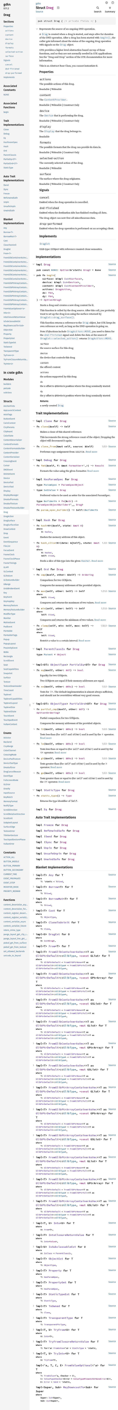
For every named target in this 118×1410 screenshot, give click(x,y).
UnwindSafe (52, 859)
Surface (75, 278)
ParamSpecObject (72, 484)
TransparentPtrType (54, 1324)
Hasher (48, 532)
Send (48, 836)
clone (44, 426)
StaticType (52, 790)
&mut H (77, 525)
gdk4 (38, 3)
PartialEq (77, 664)
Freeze (49, 825)
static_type (49, 795)
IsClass (48, 1253)
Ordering (88, 574)
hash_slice (48, 542)
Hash (47, 520)
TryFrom (59, 1329)
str (69, 501)
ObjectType (58, 664)
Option (64, 269)
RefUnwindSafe (54, 830)
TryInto (59, 1353)
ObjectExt (56, 1258)
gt (42, 758)
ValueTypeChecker (53, 1379)
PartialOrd (78, 703)
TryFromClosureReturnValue (69, 1341)
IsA (66, 278)
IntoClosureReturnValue (66, 1235)
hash (44, 525)
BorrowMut (56, 898)
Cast (52, 910)
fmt (43, 465)
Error (47, 1382)
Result (99, 465)
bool (80, 670)
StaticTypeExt (59, 1294)
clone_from (48, 446)
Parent (48, 654)
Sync (48, 842)
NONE (54, 269)
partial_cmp (49, 709)
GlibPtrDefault (47, 955)
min (43, 608)
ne (42, 686)
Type (69, 795)
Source (39, 11)
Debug (48, 460)
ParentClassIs (54, 649)
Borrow (53, 887)
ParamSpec (50, 484)
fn (62, 501)
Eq (45, 809)
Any (51, 875)
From (52, 946)
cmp (43, 574)
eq (42, 670)
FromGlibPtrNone (72, 962)
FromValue (58, 1348)
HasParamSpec (53, 479)
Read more (91, 451)
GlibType (69, 955)
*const (85, 955)
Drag (47, 264)
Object (61, 654)
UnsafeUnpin (53, 853)
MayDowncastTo (73, 1387)
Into (57, 1223)
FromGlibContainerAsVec (66, 952)
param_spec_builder (54, 509)
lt (42, 729)
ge (42, 772)
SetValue (50, 490)
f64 (50, 292)
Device (73, 282)
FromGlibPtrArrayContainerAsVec (73, 1087)
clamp (44, 625)
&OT (68, 670)
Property (55, 1270)
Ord (46, 569)
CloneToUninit (59, 922)
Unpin (48, 847)
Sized (51, 555)
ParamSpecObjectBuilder (53, 504)
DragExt (54, 934)
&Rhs (69, 686)
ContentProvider (81, 285)
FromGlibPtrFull (78, 965)
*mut (83, 1025)
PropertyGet (57, 1282)
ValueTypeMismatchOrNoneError (89, 1379)
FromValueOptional (78, 1365)
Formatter (75, 465)
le (42, 743)
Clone (48, 421)
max (43, 591)
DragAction (63, 289)
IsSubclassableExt (62, 1246)
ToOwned (54, 1306)
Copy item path (58, 7)
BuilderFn (50, 501)
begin (50, 275)
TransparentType (61, 1318)
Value (53, 1241)
